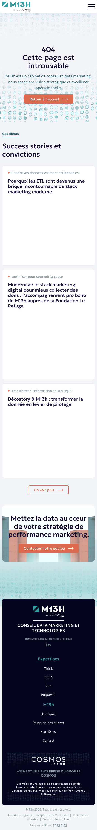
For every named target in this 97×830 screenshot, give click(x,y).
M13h (48, 705)
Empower (48, 694)
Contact (49, 740)
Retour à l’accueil (44, 99)
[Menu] (91, 7)
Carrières (48, 731)
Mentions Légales (20, 815)
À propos (48, 714)
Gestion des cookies (56, 819)
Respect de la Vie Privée (52, 815)
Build (48, 677)
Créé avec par (48, 825)
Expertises (48, 659)
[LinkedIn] (48, 645)
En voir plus (44, 490)
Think (48, 668)
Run (48, 686)
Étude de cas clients (48, 723)
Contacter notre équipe (44, 548)
